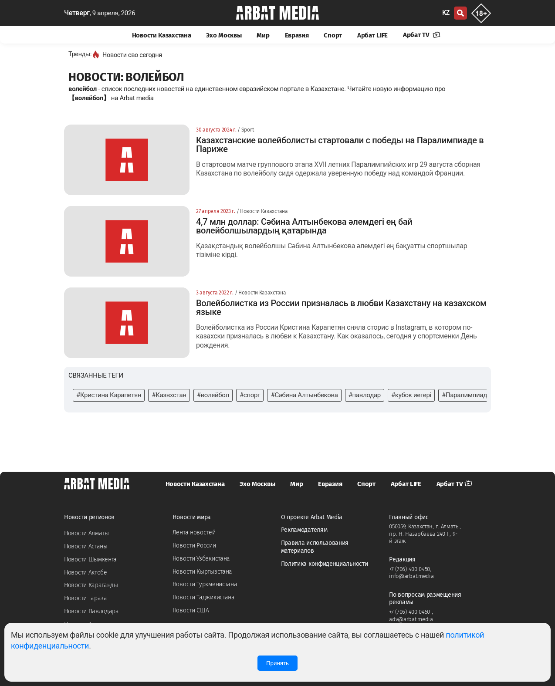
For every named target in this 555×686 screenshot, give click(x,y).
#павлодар (365, 395)
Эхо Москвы (223, 35)
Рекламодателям (304, 530)
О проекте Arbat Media (312, 517)
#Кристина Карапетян (108, 395)
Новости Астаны (86, 546)
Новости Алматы (86, 533)
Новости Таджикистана (204, 597)
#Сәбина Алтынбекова (304, 395)
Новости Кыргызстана (202, 571)
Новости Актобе (85, 572)
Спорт (333, 35)
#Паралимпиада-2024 (474, 395)
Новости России (194, 545)
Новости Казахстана (161, 35)
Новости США (191, 610)
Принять (277, 663)
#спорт (250, 395)
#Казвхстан (169, 395)
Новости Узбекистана (201, 558)
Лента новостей (194, 532)
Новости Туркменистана (205, 584)
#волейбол (213, 395)
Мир (263, 35)
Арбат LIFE (372, 35)
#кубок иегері (411, 395)
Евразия (297, 35)
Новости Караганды (91, 585)
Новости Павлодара (91, 611)
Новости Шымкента (90, 559)
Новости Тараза (85, 598)
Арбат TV (421, 35)
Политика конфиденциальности (324, 564)
